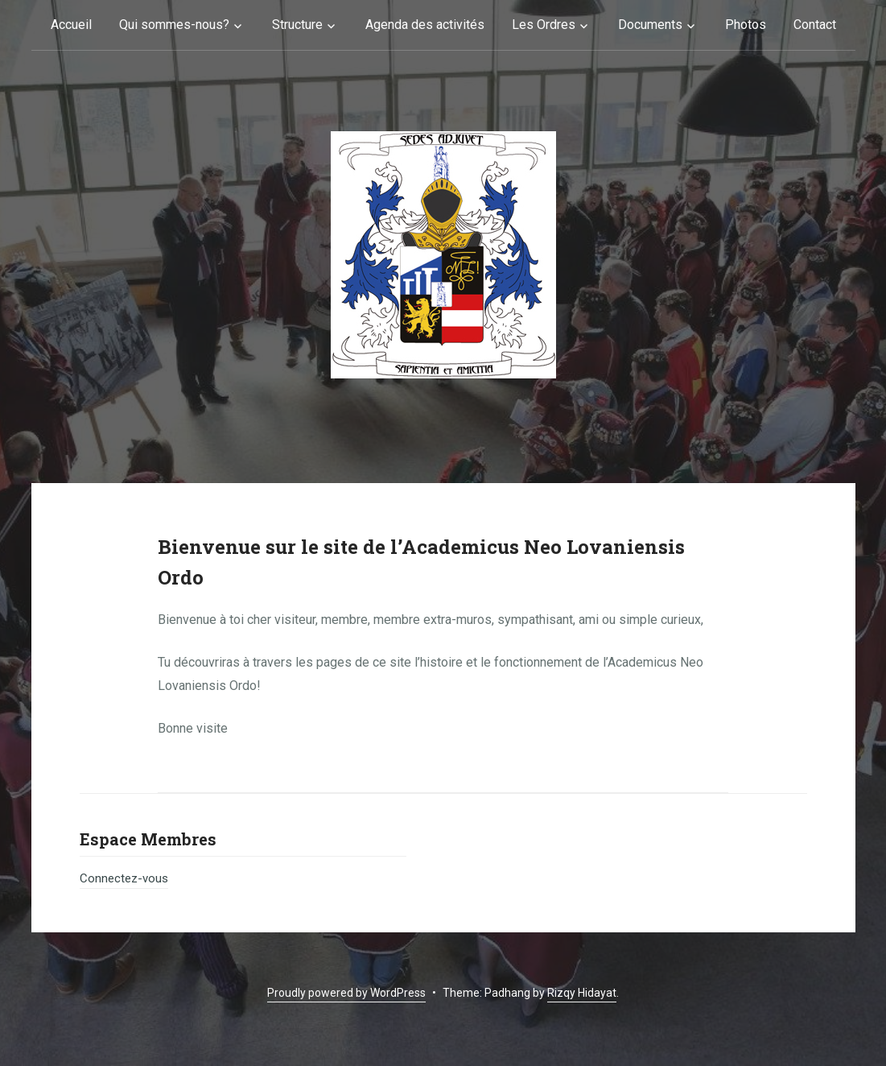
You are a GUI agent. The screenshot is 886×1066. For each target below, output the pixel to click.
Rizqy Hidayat (581, 992)
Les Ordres (543, 24)
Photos (745, 24)
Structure (297, 24)
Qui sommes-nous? (174, 24)
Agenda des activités (424, 24)
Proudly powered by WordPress (346, 992)
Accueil (71, 24)
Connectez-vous (124, 878)
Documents (650, 24)
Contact (814, 24)
